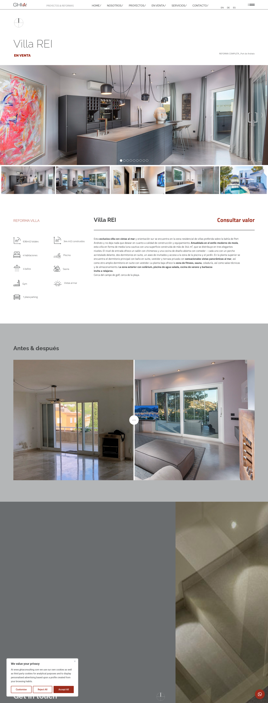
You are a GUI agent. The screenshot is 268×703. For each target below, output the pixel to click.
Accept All (63, 689)
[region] (42, 677)
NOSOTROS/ (115, 6)
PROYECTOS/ (137, 6)
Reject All (42, 689)
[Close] (75, 661)
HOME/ (96, 6)
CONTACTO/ (200, 6)
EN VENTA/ (159, 6)
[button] (260, 694)
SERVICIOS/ (179, 6)
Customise (21, 689)
